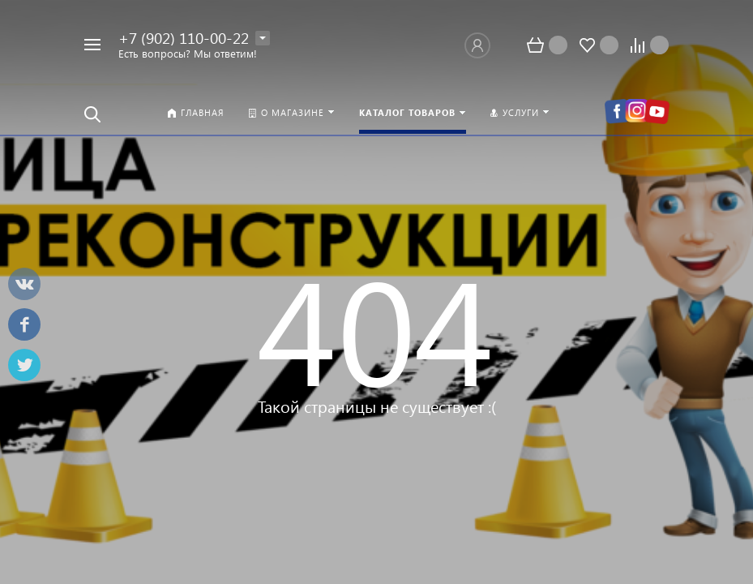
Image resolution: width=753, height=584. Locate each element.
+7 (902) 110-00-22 (183, 38)
